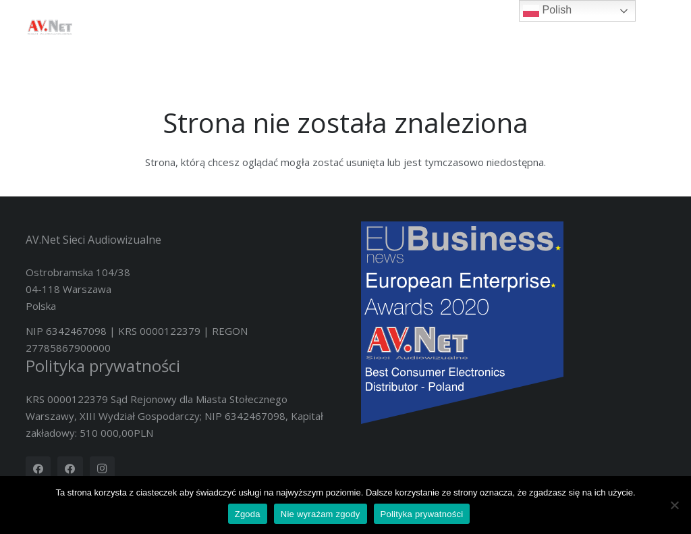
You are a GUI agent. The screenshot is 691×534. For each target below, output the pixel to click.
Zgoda (247, 514)
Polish (547, 11)
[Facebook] (38, 469)
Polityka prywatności (103, 365)
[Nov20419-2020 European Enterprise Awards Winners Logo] (513, 322)
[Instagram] (102, 469)
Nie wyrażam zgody (320, 514)
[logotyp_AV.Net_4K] (50, 27)
